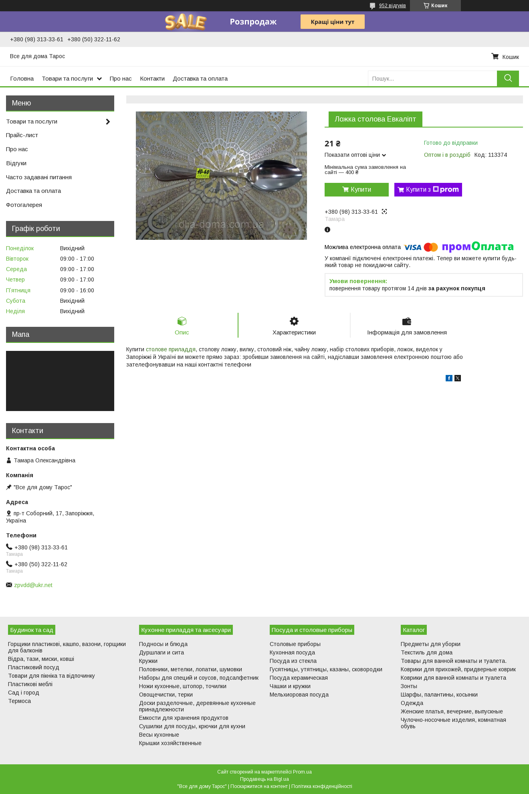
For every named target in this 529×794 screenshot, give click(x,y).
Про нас (121, 78)
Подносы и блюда (163, 644)
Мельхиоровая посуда (299, 694)
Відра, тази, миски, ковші (41, 659)
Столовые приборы (295, 644)
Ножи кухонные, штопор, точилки (182, 686)
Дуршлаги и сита (161, 652)
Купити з (432, 189)
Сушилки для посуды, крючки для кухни (192, 726)
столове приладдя (171, 349)
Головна (22, 78)
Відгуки (16, 163)
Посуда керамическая (299, 677)
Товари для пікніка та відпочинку (51, 675)
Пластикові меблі (30, 684)
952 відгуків (392, 5)
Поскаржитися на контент (259, 786)
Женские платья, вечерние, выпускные (452, 711)
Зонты (409, 686)
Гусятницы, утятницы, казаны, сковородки (326, 669)
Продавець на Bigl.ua (264, 779)
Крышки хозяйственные (170, 743)
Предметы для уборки (430, 644)
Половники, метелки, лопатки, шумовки (190, 669)
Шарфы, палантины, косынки (439, 694)
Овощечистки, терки (166, 694)
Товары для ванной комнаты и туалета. (454, 661)
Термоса (19, 701)
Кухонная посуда (292, 652)
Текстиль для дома (426, 652)
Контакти (152, 78)
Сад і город (23, 692)
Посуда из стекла (293, 661)
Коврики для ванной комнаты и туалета (453, 677)
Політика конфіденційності (321, 786)
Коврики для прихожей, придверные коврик (458, 669)
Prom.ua (302, 772)
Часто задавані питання (39, 177)
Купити (361, 189)
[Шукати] (508, 78)
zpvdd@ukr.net (33, 585)
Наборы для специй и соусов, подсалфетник (198, 677)
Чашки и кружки (290, 686)
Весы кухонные (159, 734)
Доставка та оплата (200, 78)
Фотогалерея (24, 204)
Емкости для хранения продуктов (183, 718)
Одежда (412, 703)
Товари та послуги (67, 78)
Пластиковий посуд (33, 667)
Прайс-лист (22, 135)
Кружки (148, 661)
